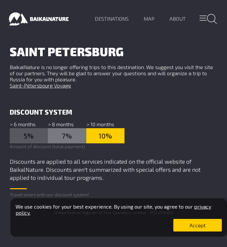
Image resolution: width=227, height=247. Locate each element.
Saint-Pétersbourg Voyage (40, 85)
